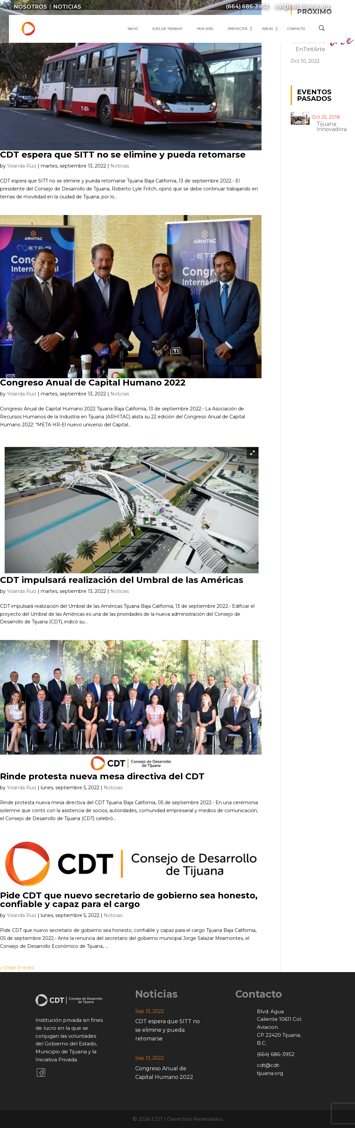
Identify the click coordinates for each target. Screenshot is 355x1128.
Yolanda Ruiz (21, 166)
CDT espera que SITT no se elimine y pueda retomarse (123, 154)
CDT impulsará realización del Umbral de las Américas (121, 580)
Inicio (133, 29)
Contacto (296, 29)
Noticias (67, 7)
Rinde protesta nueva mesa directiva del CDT (102, 776)
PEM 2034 (205, 29)
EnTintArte (310, 49)
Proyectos (237, 29)
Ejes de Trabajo (167, 29)
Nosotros (30, 7)
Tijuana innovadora (332, 126)
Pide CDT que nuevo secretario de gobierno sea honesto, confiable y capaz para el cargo (129, 899)
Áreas (267, 29)
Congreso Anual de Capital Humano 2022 (93, 382)
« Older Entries (17, 968)
